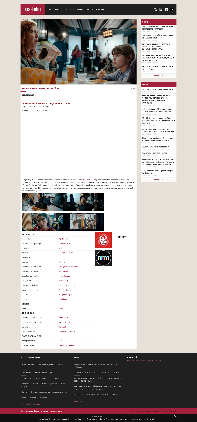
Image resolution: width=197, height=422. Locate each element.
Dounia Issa (63, 317)
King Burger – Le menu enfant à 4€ (40, 88)
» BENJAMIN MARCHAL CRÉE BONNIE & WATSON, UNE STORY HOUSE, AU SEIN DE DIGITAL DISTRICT (97, 387)
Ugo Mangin (87, 179)
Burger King (63, 308)
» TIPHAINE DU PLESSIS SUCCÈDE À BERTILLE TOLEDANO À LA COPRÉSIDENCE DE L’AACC (98, 379)
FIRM (60, 340)
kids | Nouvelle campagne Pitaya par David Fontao (157, 171)
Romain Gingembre (66, 345)
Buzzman (62, 262)
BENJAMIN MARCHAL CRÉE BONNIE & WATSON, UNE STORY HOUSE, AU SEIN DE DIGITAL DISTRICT (158, 57)
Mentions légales (56, 411)
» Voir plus (78, 401)
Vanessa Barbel (65, 290)
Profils (90, 9)
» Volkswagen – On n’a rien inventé (35, 397)
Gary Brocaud (64, 322)
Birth (94, 179)
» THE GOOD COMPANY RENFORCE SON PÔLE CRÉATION (96, 394)
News (57, 9)
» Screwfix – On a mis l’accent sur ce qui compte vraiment (44, 392)
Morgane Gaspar (65, 294)
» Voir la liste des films (30, 404)
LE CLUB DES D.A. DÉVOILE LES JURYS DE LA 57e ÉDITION (157, 36)
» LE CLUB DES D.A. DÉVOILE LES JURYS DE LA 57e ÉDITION (96, 372)
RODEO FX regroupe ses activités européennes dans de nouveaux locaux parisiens (158, 120)
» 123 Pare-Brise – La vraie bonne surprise (37, 372)
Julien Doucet (64, 276)
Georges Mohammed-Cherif (70, 266)
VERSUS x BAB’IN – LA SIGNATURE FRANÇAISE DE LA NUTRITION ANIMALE (158, 130)
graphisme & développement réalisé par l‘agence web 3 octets (153, 411)
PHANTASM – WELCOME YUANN (155, 153)
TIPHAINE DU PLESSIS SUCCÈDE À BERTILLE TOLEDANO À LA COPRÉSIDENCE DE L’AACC (156, 46)
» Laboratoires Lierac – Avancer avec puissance (40, 378)
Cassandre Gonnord (67, 285)
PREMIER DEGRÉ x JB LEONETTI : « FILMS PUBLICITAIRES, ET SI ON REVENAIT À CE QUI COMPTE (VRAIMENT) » (156, 99)
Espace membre (77, 9)
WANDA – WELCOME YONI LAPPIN (155, 147)
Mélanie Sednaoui (66, 327)
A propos (100, 9)
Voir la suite (158, 75)
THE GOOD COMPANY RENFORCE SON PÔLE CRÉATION (157, 67)
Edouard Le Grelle (66, 243)
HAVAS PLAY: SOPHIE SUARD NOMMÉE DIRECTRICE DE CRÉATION (157, 27)
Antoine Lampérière (67, 331)
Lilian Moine (63, 271)
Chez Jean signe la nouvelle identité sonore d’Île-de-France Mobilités (157, 139)
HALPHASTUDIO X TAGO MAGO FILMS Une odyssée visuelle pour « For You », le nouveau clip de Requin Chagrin (158, 162)
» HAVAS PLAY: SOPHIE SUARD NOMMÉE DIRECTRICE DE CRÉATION (95, 365)
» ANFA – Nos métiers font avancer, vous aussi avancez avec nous (45, 365)
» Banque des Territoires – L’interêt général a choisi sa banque (43, 385)
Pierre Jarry (63, 280)
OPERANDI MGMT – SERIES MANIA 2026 (158, 89)
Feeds (65, 9)
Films (50, 9)
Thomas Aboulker (66, 253)
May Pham (63, 299)
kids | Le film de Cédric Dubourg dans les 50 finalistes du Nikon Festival (157, 110)
